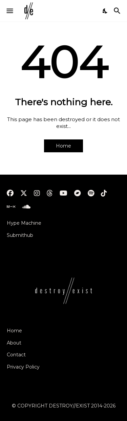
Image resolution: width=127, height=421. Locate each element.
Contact (16, 355)
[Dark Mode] (105, 11)
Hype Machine (24, 223)
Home (63, 146)
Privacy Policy (23, 367)
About (14, 343)
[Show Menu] (9, 11)
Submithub (20, 235)
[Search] (118, 11)
